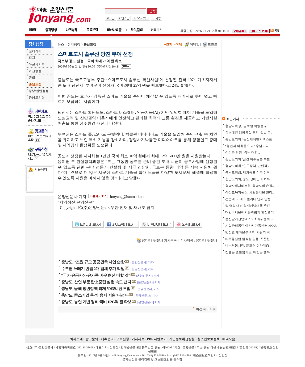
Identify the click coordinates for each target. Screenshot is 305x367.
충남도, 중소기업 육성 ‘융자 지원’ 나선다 (94, 295)
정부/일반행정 (39, 91)
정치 (32, 58)
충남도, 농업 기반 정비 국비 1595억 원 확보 (96, 302)
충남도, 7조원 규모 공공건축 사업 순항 (92, 262)
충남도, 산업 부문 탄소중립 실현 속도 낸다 (96, 282)
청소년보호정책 (208, 339)
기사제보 (138, 339)
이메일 (194, 44)
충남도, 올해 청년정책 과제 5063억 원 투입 (96, 288)
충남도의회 (37, 97)
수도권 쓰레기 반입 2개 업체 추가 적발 (92, 269)
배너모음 (228, 339)
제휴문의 (107, 339)
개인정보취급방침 (182, 339)
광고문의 (91, 339)
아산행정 (35, 71)
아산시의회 (37, 64)
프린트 (212, 44)
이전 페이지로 (206, 309)
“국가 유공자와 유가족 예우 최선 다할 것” (95, 275)
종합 (32, 77)
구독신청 (122, 339)
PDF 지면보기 (157, 339)
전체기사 (35, 51)
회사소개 (76, 339)
